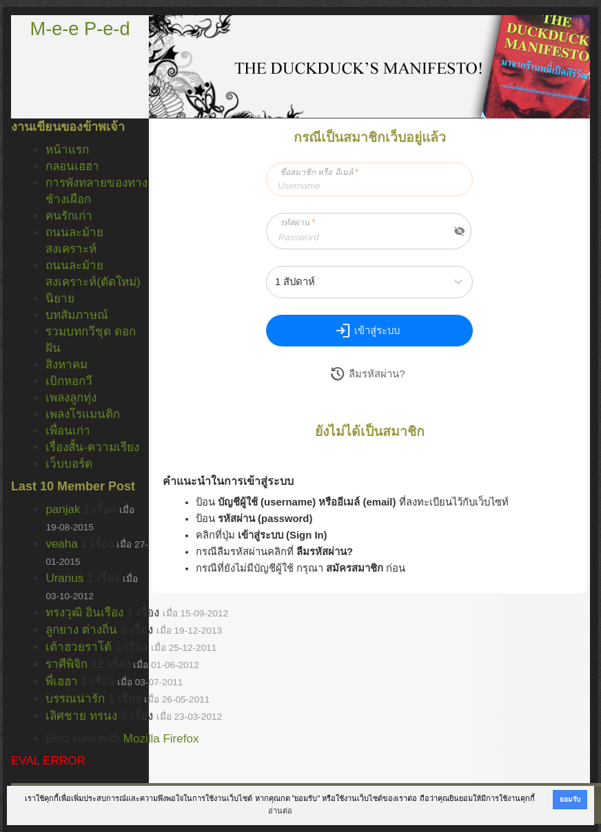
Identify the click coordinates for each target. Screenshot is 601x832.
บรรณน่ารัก (75, 698)
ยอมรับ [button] (570, 799)
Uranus (64, 578)
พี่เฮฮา (61, 681)
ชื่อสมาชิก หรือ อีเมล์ (319, 172)
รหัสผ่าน (297, 222)
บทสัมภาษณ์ (76, 315)
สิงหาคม (66, 364)
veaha (61, 543)
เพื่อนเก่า (67, 430)
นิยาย (59, 298)
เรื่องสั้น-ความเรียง (92, 447)
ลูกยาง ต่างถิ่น (81, 629)
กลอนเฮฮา (72, 166)
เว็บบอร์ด (68, 463)
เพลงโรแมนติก (82, 414)
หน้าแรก (67, 149)
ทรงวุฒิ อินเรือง (84, 612)
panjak (62, 509)
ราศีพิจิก (66, 664)
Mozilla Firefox (161, 738)
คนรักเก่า (68, 215)
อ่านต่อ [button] (280, 811)
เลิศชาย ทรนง (81, 715)
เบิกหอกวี (68, 381)
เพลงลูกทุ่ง (70, 397)
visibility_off (459, 231)
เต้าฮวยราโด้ (78, 647)
